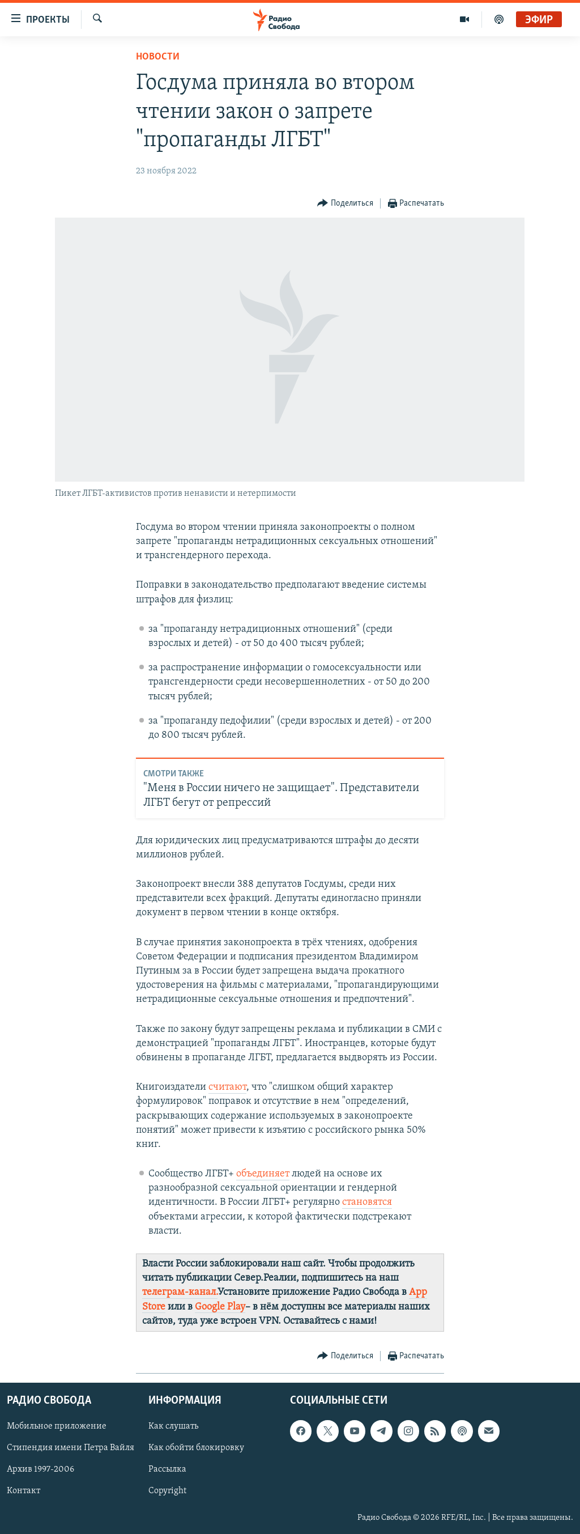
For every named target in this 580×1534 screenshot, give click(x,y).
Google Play (220, 1307)
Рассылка (167, 1469)
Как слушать (173, 1426)
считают (227, 1087)
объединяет (262, 1173)
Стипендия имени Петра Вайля (70, 1447)
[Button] (345, 203)
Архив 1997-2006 (40, 1469)
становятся (367, 1202)
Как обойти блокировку (196, 1447)
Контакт (23, 1491)
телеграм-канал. (180, 1292)
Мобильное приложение (56, 1426)
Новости (158, 57)
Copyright (167, 1491)
